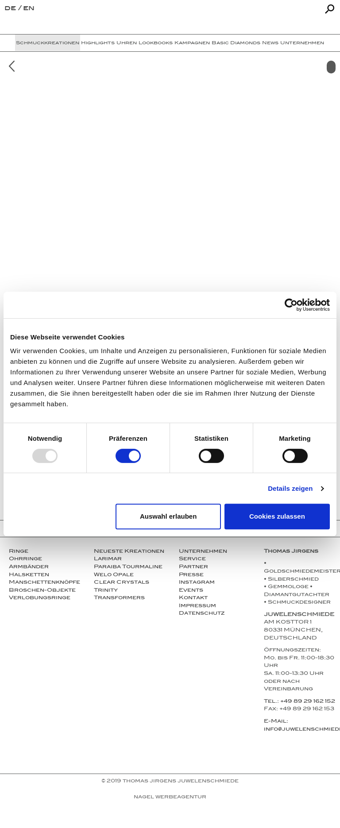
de (11, 9)
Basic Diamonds (236, 43)
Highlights (98, 43)
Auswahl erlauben (168, 516)
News (270, 43)
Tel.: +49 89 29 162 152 (299, 702)
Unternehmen (302, 43)
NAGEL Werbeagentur (170, 797)
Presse (191, 575)
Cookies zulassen (277, 516)
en (29, 9)
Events (191, 591)
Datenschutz (201, 614)
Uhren (126, 43)
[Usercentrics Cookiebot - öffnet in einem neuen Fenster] (291, 305)
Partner (193, 567)
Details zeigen (290, 488)
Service (192, 559)
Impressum (197, 606)
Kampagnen (192, 43)
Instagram (197, 583)
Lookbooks (156, 43)
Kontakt (193, 598)
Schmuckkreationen (47, 43)
